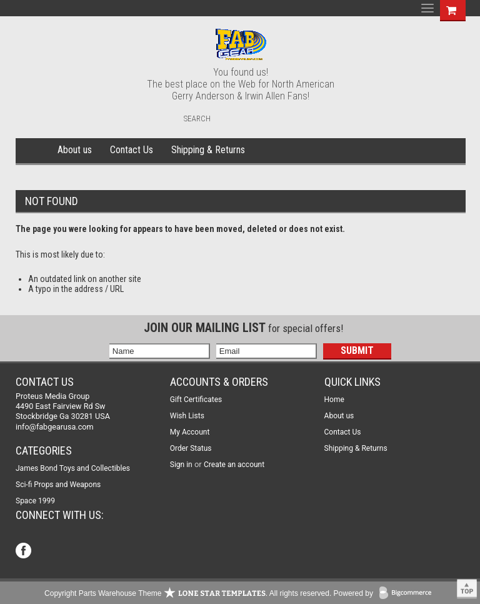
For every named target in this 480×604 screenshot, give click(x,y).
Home (34, 151)
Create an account (234, 464)
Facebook (25, 552)
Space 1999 (35, 500)
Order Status (191, 448)
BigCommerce (408, 593)
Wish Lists (187, 415)
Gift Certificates (196, 399)
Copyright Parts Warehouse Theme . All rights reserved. (187, 593)
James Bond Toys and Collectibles (73, 468)
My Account (190, 432)
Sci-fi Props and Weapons (58, 484)
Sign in (181, 464)
